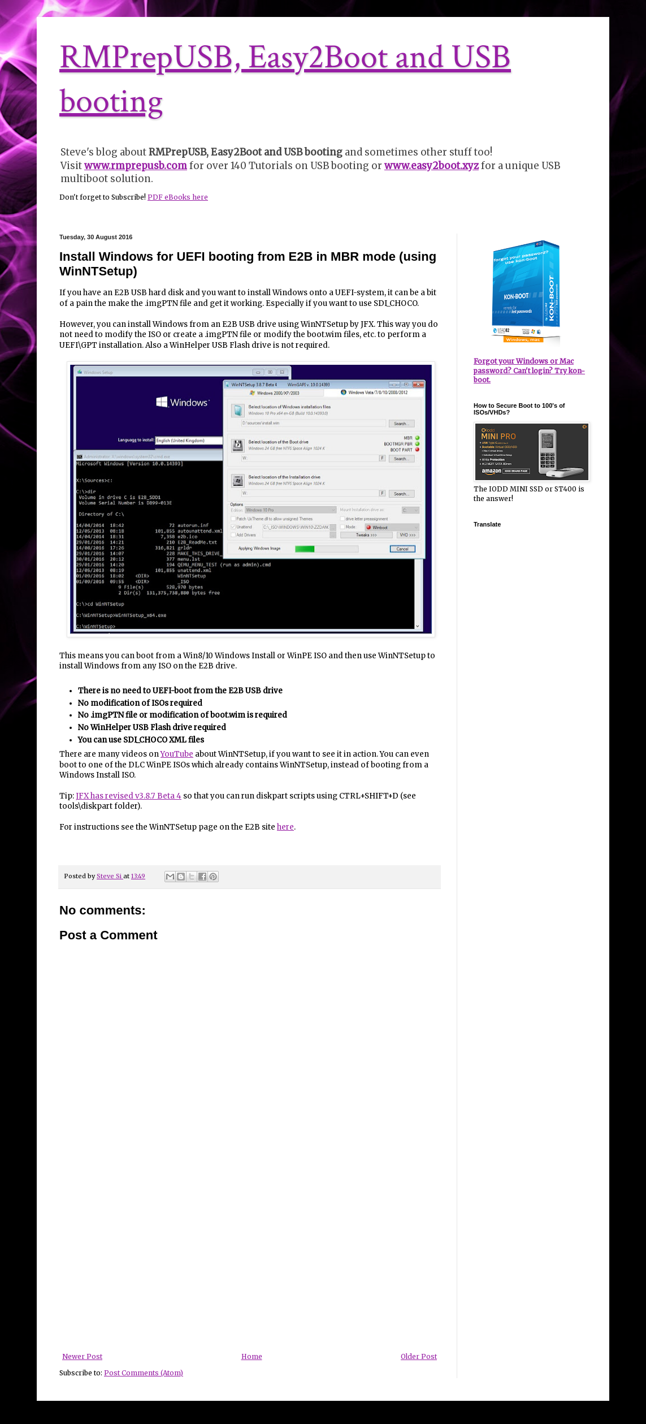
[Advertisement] (250, 1268)
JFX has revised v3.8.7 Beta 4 (128, 796)
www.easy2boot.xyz (431, 165)
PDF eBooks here (178, 197)
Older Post (419, 1356)
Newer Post (82, 1356)
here (285, 827)
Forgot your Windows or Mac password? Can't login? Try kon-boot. (529, 371)
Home (251, 1356)
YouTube (177, 754)
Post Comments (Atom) (143, 1373)
